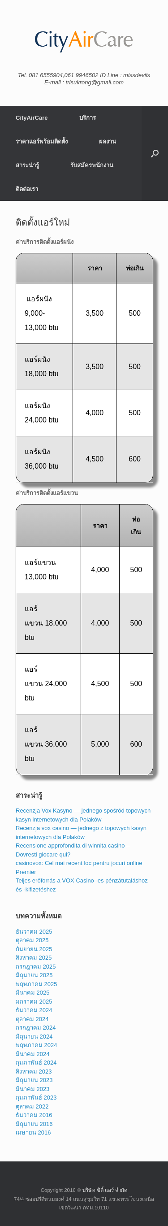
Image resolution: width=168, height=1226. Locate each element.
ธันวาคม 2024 (34, 1010)
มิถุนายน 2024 (34, 1036)
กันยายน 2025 (34, 949)
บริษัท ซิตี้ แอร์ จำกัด (105, 1190)
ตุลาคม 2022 (32, 1106)
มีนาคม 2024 (33, 1054)
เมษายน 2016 (33, 1132)
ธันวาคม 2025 (34, 931)
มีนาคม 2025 (33, 992)
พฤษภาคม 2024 (36, 1045)
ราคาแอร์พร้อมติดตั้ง (42, 141)
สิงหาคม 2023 (34, 1071)
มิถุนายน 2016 (34, 1124)
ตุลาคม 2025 (32, 940)
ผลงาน (107, 141)
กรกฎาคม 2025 (36, 966)
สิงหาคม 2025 (34, 957)
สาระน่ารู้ (27, 165)
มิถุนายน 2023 (34, 1080)
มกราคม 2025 (34, 1001)
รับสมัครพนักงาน (91, 165)
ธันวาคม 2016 (34, 1115)
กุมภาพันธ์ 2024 (36, 1062)
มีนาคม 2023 (33, 1089)
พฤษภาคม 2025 (36, 984)
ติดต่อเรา (27, 189)
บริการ (87, 117)
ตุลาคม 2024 (32, 1019)
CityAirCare (32, 117)
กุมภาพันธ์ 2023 (36, 1097)
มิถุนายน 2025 (34, 975)
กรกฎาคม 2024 (36, 1027)
